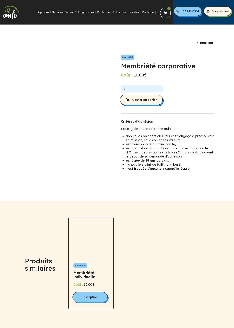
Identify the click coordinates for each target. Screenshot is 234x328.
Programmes (86, 12)
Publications (104, 12)
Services (57, 12)
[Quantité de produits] (142, 88)
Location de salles (127, 12)
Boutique (148, 12)
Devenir (69, 12)
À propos (43, 12)
